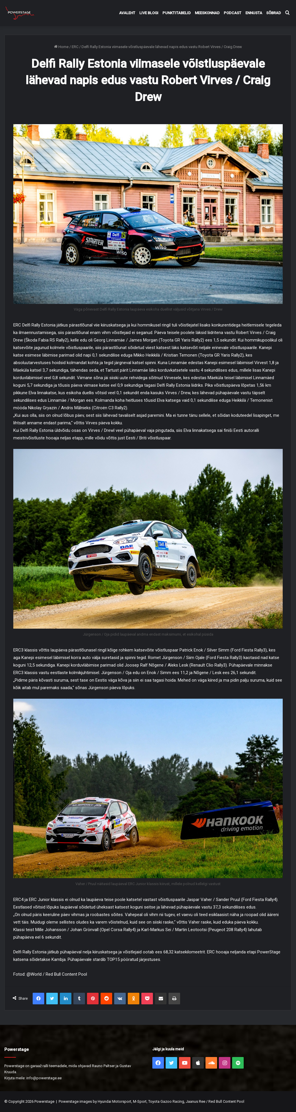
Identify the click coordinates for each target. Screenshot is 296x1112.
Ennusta (253, 13)
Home (61, 47)
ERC (75, 47)
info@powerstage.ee (44, 1078)
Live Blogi (148, 13)
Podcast (232, 13)
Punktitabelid (176, 13)
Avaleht (127, 13)
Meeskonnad (207, 13)
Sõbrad (273, 13)
